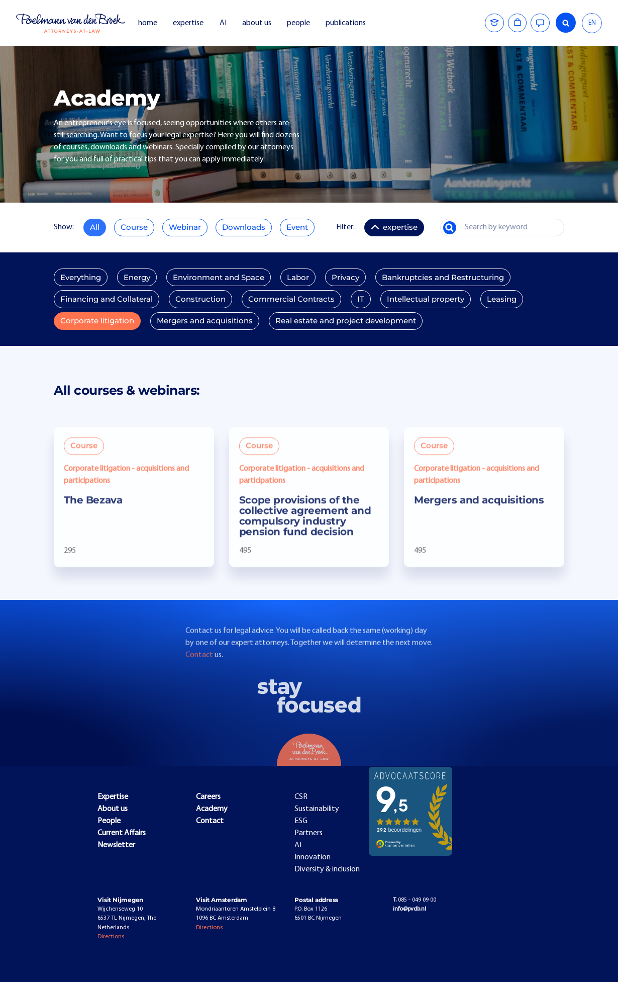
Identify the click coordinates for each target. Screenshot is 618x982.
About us (112, 809)
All (94, 227)
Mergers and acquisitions (205, 320)
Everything (80, 277)
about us (256, 23)
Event (297, 227)
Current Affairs (121, 833)
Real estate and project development (345, 320)
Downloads (243, 227)
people (298, 23)
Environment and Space (218, 277)
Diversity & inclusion (327, 869)
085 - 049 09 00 (414, 900)
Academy (212, 809)
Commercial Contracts (291, 299)
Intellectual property (425, 299)
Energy (137, 277)
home (147, 23)
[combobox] (592, 23)
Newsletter (116, 845)
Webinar (185, 227)
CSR (300, 797)
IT (360, 299)
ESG (300, 821)
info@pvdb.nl (409, 909)
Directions (110, 937)
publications (346, 23)
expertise (188, 23)
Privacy (345, 277)
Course (134, 227)
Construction (200, 299)
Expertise (112, 797)
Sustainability (316, 809)
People (109, 821)
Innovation (312, 857)
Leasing (502, 299)
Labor (298, 277)
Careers (208, 797)
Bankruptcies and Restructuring (443, 277)
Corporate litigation (97, 320)
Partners (308, 833)
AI (223, 23)
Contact (200, 671)
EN (592, 23)
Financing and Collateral (106, 299)
